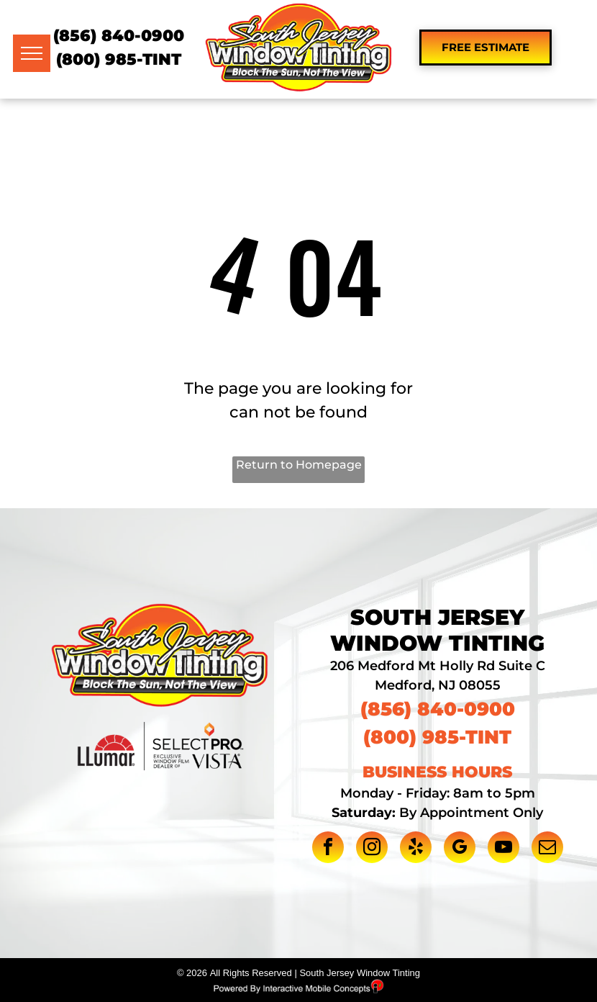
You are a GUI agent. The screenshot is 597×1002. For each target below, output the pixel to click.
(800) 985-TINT (118, 59)
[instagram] (372, 849)
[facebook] (328, 849)
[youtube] (503, 849)
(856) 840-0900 (118, 35)
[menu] (31, 53)
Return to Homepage (299, 464)
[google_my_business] (459, 849)
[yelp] (416, 849)
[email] (547, 849)
